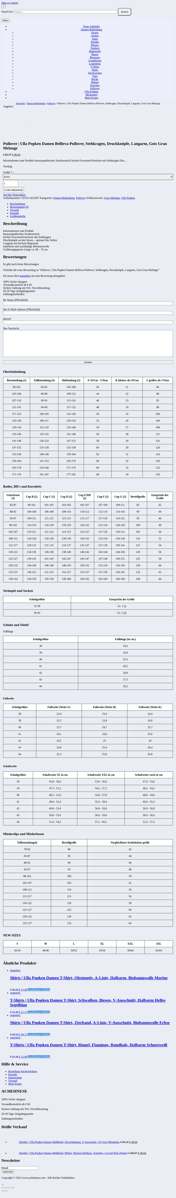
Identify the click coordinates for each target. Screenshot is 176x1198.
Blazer (94, 54)
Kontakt (14, 213)
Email (4, 1173)
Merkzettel (91, 94)
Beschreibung (17, 203)
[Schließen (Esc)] (2, 1192)
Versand (14, 210)
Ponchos (95, 85)
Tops (95, 76)
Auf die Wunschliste (14, 194)
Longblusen (94, 60)
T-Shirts (95, 66)
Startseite (20, 103)
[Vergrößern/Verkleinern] (13, 1192)
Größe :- (8, 172)
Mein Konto (91, 97)
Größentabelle (18, 216)
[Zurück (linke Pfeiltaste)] (2, 1195)
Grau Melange (112, 197)
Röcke (94, 79)
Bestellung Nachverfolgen (22, 1076)
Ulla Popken (91, 91)
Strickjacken (95, 73)
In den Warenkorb (13, 190)
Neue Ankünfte (91, 26)
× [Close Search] (3, 6)
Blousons (95, 57)
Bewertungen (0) (19, 206)
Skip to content (9, 2)
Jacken (95, 35)
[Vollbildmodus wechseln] (9, 1192)
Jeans (95, 38)
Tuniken (95, 48)
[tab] (91, 203)
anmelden (25, 275)
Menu (5, 20)
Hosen (94, 32)
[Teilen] (6, 1192)
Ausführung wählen (39, 994)
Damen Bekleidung (91, 29)
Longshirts (95, 63)
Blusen (95, 45)
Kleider (95, 42)
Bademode (95, 51)
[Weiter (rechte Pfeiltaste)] (6, 1195)
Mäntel (95, 82)
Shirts (95, 69)
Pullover (95, 88)
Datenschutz (15, 1082)
